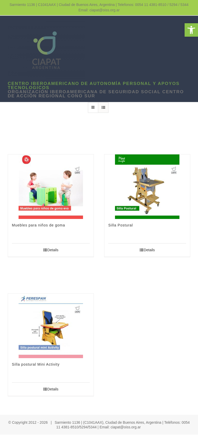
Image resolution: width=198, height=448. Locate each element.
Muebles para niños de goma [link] (38, 225)
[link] (191, 30)
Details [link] (53, 250)
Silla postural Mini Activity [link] (36, 364)
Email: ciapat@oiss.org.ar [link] (99, 10)
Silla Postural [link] (120, 225)
